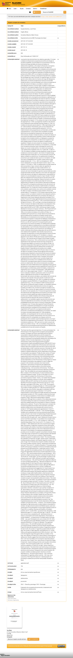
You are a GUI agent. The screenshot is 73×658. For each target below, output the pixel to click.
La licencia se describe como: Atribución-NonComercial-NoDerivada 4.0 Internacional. (30, 646)
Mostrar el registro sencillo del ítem (17, 639)
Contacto (28, 8)
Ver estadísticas (33, 639)
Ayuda (21, 8)
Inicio (9, 8)
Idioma (35, 8)
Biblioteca (37, 12)
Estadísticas (43, 8)
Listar (16, 8)
